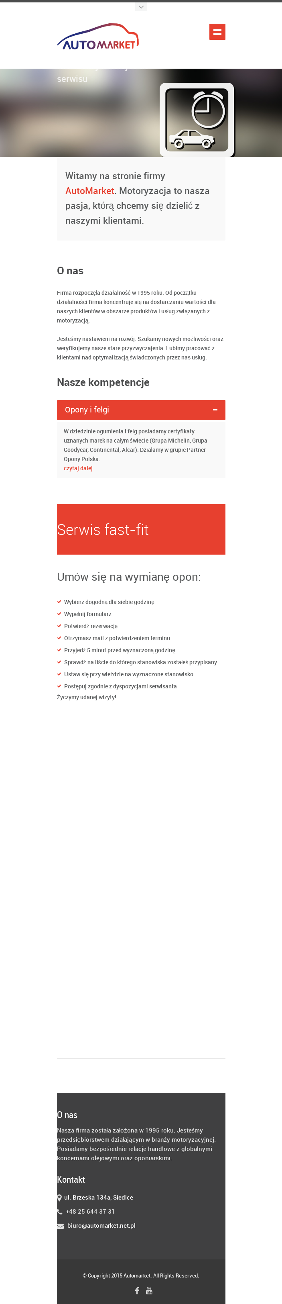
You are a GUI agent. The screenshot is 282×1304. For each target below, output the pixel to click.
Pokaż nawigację (217, 32)
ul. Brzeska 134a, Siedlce (98, 1198)
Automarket (137, 1276)
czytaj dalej (78, 468)
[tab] (141, 410)
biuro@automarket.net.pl (101, 1226)
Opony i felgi (87, 410)
